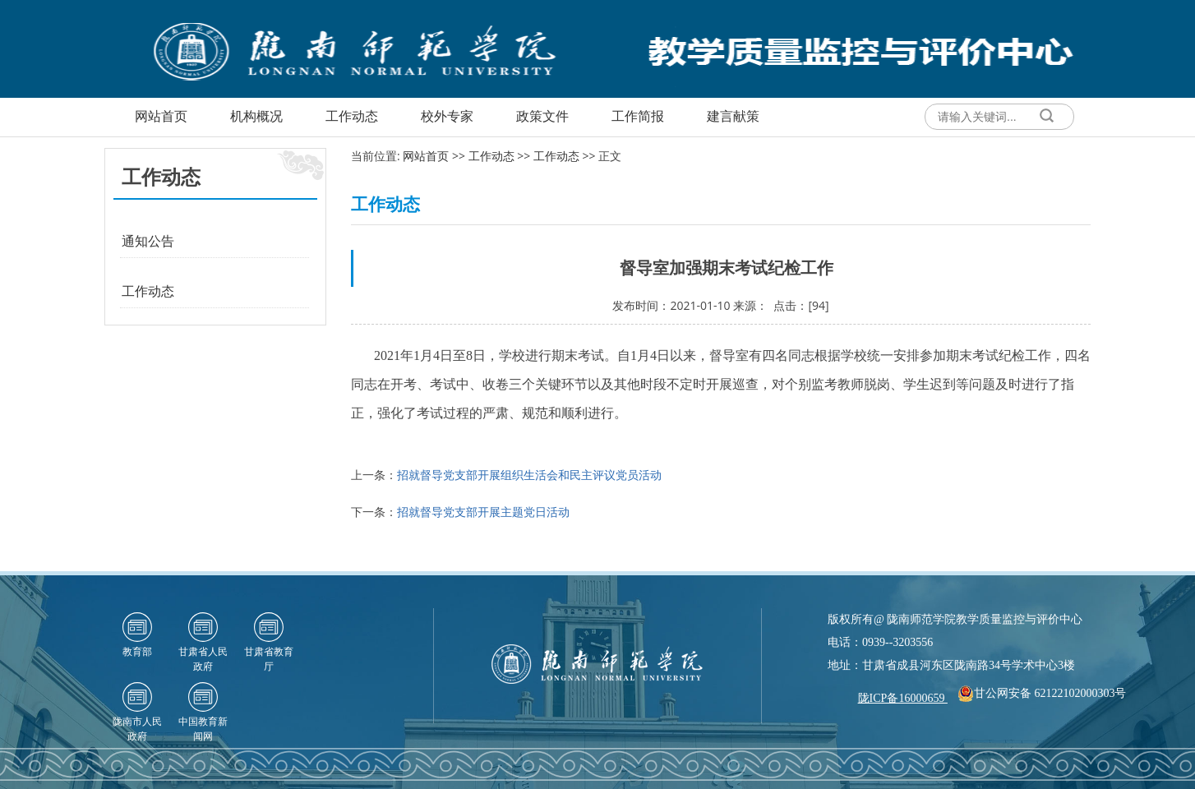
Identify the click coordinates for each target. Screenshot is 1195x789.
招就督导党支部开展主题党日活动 (483, 511)
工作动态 (148, 291)
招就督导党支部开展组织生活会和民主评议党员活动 (529, 474)
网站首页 (426, 156)
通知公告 (148, 241)
